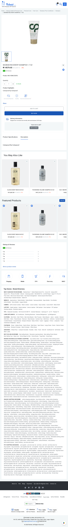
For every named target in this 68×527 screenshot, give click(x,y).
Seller (41, 510)
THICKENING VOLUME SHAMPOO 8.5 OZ (43, 190)
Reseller (62, 497)
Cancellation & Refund (35, 497)
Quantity (5, 80)
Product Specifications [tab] (10, 137)
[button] (65, 4)
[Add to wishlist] (27, 206)
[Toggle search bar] (60, 4)
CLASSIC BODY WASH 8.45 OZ (15, 190)
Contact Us (53, 483)
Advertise (30, 510)
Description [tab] (24, 137)
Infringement (6, 497)
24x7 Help (34, 499)
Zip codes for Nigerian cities (41, 483)
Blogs (23, 483)
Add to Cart (34, 108)
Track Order (46, 497)
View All (62, 200)
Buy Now (34, 113)
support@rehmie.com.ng (30, 521)
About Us (14, 483)
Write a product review (9, 266)
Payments (29, 483)
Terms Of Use (15, 497)
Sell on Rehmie (55, 497)
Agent (52, 510)
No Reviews (8, 70)
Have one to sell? (36, 125)
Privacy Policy (24, 497)
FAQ (19, 483)
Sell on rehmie (34, 128)
